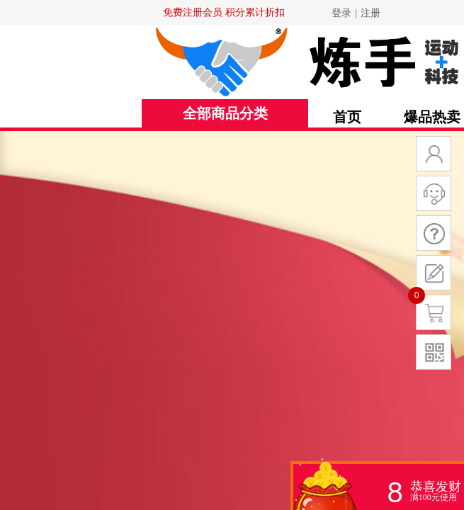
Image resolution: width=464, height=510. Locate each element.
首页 (347, 117)
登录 (341, 13)
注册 (370, 13)
